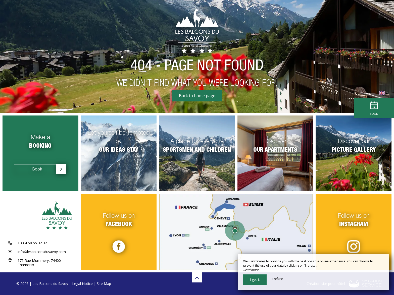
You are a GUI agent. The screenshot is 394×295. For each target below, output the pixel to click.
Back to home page (197, 95)
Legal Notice (82, 283)
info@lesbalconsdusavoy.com (42, 251)
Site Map (104, 283)
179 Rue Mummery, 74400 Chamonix (39, 262)
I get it (255, 279)
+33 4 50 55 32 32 (32, 243)
